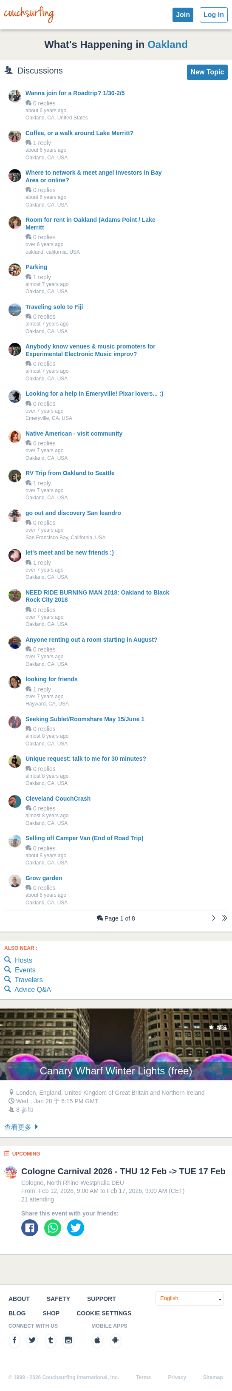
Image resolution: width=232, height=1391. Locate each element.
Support (101, 1298)
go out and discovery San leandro (73, 513)
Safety (58, 1298)
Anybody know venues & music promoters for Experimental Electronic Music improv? (90, 350)
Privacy (177, 1377)
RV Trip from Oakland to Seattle (70, 473)
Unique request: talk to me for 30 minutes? (85, 758)
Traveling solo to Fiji (54, 306)
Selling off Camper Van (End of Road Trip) (84, 838)
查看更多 (22, 1127)
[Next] (214, 919)
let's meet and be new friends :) (69, 552)
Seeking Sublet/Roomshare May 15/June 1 (84, 719)
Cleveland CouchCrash (58, 798)
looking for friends (51, 679)
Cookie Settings (103, 1313)
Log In (214, 14)
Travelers (23, 980)
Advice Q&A (27, 990)
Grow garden (43, 878)
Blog (16, 1313)
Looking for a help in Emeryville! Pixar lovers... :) (94, 393)
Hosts (18, 961)
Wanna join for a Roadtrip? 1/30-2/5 (75, 93)
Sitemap (213, 1377)
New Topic (207, 72)
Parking (36, 266)
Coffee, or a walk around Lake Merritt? (79, 133)
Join (183, 14)
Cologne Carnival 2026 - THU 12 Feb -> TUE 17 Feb (123, 1171)
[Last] (225, 919)
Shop (50, 1313)
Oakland (167, 44)
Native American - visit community (73, 433)
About (19, 1298)
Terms (143, 1377)
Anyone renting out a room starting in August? (91, 639)
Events (20, 970)
